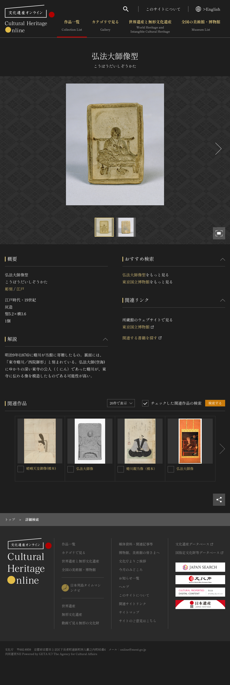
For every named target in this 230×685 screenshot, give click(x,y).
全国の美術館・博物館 (200, 26)
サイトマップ (129, 612)
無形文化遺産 (72, 614)
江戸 (20, 289)
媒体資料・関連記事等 (136, 544)
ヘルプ (124, 586)
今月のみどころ (131, 569)
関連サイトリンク (132, 603)
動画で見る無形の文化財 (80, 622)
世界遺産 (68, 605)
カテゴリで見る (105, 26)
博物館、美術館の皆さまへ (139, 552)
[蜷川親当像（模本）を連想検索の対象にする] (121, 469)
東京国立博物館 (136, 282)
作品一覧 (72, 26)
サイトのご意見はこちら (137, 620)
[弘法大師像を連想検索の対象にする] (70, 469)
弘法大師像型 (134, 275)
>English (208, 9)
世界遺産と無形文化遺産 (150, 26)
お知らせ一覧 (129, 578)
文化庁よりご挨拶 (132, 561)
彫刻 (9, 289)
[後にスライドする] (218, 149)
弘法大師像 (84, 468)
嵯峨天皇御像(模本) (41, 468)
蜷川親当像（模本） (141, 468)
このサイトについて (163, 9)
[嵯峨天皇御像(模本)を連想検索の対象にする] (21, 469)
